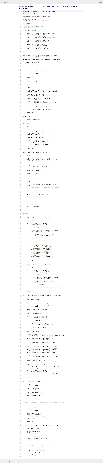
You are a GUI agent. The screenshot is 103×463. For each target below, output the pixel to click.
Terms (15, 461)
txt (97, 460)
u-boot (39, 6)
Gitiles (8, 461)
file (46, 11)
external (33, 6)
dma (77, 6)
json (101, 460)
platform (27, 6)
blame (53, 11)
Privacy (11, 461)
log (49, 11)
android (21, 6)
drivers (73, 6)
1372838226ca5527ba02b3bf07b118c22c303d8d (55, 6)
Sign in (100, 2)
